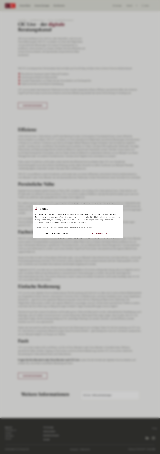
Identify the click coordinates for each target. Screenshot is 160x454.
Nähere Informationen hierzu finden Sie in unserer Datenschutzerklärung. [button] (64, 227)
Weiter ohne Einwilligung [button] (56, 233)
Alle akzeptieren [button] (99, 233)
